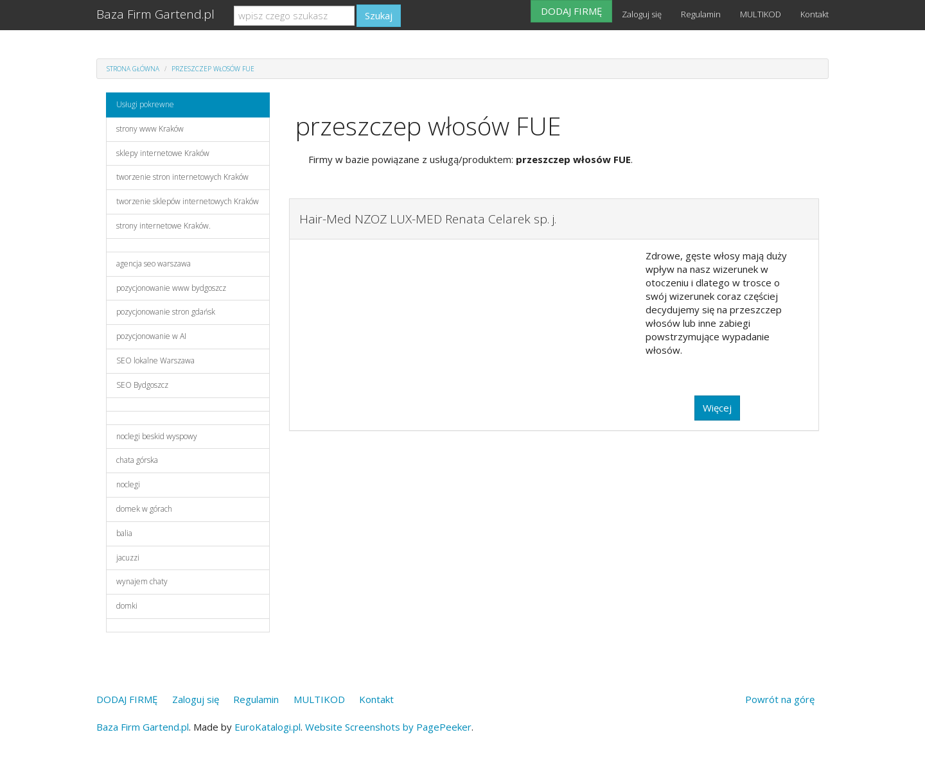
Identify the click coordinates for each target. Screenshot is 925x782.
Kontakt (814, 14)
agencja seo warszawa (153, 263)
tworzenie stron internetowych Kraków (182, 176)
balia (124, 533)
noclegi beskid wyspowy (156, 436)
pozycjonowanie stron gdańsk (165, 311)
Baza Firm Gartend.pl (155, 14)
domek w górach (144, 508)
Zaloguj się (642, 14)
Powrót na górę (780, 699)
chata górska (137, 460)
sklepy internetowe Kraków (162, 153)
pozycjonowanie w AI (151, 336)
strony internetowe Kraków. (163, 225)
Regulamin (701, 14)
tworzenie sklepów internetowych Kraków (187, 201)
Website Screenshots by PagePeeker (388, 726)
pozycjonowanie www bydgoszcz (171, 287)
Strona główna (133, 68)
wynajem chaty (142, 581)
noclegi (128, 484)
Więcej (717, 407)
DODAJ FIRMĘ (571, 10)
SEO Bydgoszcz (142, 384)
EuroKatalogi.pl (267, 726)
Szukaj (378, 15)
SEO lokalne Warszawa (155, 360)
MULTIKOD (760, 14)
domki (126, 605)
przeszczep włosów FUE (213, 68)
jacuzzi (127, 557)
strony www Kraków (150, 128)
